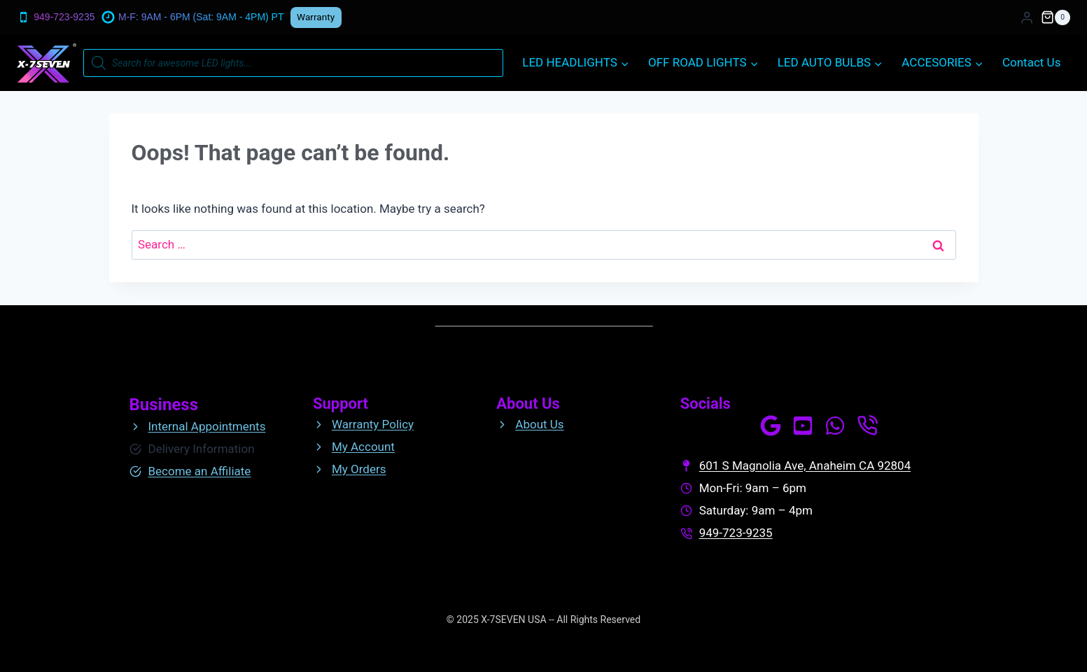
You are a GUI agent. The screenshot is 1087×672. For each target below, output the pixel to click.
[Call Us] (867, 425)
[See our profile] (770, 425)
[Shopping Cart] (1055, 17)
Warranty (316, 16)
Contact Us (1031, 62)
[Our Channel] (802, 425)
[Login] (1027, 18)
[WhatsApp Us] (835, 425)
